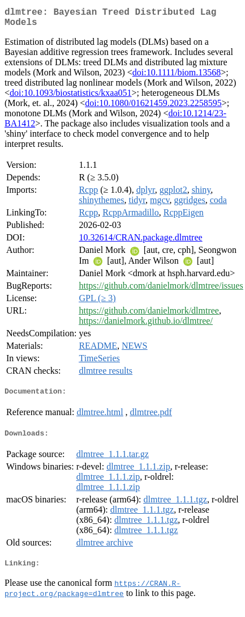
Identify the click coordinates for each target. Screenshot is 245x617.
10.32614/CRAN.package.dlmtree (140, 242)
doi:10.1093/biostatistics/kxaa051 (71, 97)
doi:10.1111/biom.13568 (176, 77)
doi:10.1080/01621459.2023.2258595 (153, 107)
